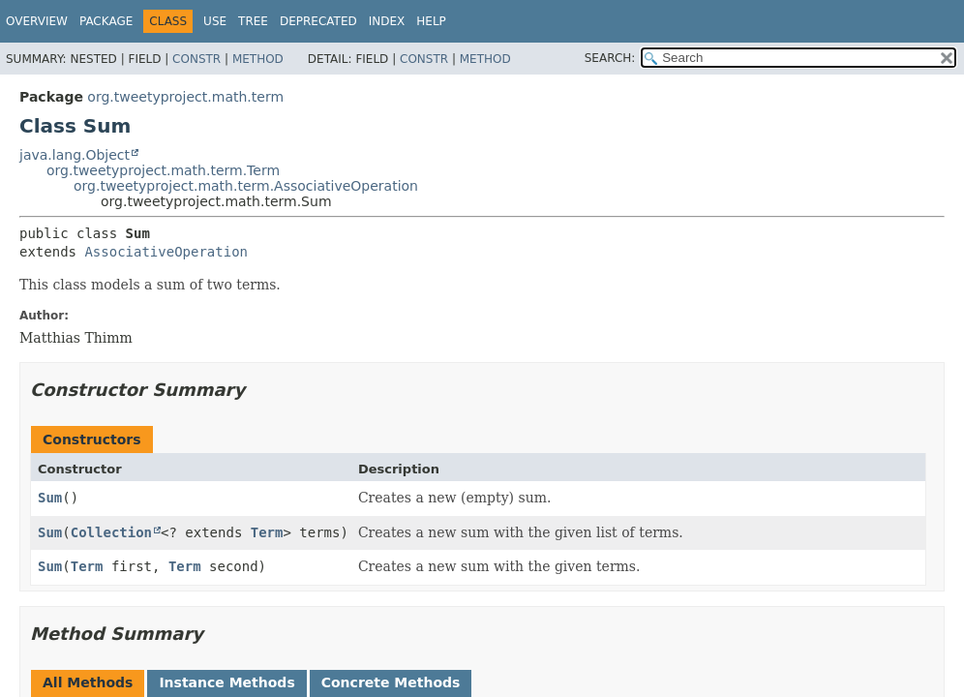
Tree (253, 21)
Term (267, 532)
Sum (50, 497)
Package (106, 21)
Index (387, 21)
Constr (196, 59)
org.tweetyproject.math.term (185, 97)
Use (214, 21)
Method (258, 59)
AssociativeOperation (166, 251)
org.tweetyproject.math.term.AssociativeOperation (246, 186)
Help (431, 21)
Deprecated (318, 21)
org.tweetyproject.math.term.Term (163, 170)
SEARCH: (610, 58)
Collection (111, 532)
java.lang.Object (74, 155)
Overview (37, 21)
